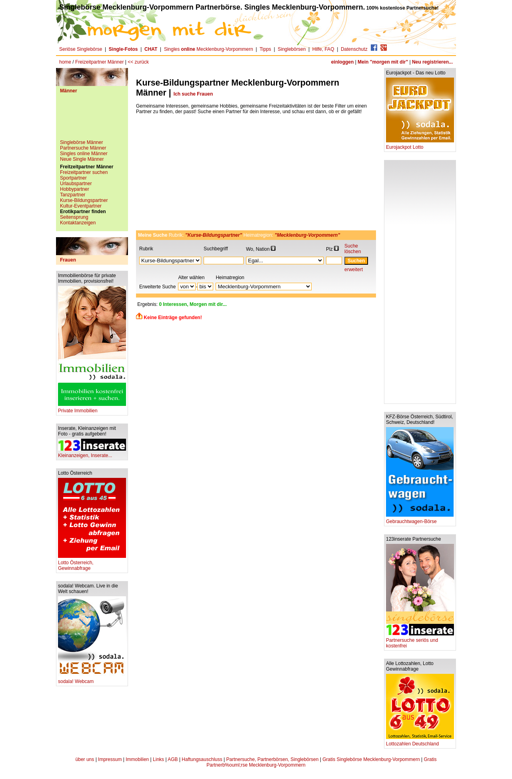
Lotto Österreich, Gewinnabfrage (92, 563)
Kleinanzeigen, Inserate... (92, 453)
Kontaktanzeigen (78, 223)
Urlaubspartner (76, 183)
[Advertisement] (92, 120)
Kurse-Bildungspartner (84, 200)
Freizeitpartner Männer (99, 62)
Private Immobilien (92, 408)
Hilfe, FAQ (323, 49)
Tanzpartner (72, 195)
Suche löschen (352, 248)
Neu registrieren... (432, 62)
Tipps (265, 49)
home (65, 62)
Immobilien (137, 759)
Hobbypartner (74, 189)
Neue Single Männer (82, 159)
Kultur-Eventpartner (81, 206)
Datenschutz (354, 49)
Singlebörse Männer (81, 142)
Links (158, 759)
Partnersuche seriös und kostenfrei (420, 641)
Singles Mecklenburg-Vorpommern (208, 49)
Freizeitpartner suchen (84, 172)
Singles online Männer (84, 153)
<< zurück (138, 62)
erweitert (353, 269)
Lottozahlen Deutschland (420, 742)
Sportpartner (73, 178)
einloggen (342, 62)
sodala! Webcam (92, 679)
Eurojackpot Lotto (420, 145)
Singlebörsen (292, 49)
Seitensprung (74, 217)
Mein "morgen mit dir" (383, 62)
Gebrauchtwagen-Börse (420, 519)
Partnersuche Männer (83, 148)
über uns (85, 759)
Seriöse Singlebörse (80, 49)
